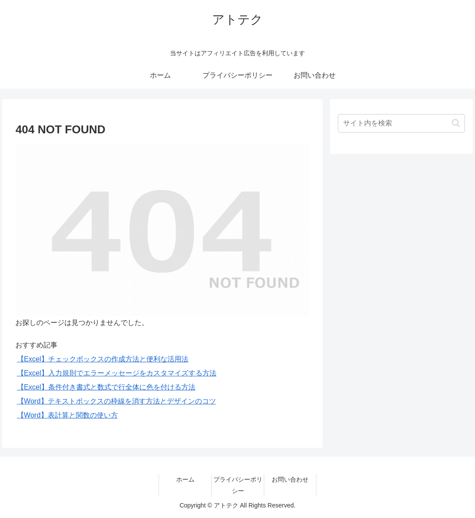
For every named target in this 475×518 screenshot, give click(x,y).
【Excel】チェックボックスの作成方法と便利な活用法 (102, 359)
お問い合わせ (290, 479)
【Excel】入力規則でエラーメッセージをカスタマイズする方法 (116, 373)
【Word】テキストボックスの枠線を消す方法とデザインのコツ (116, 401)
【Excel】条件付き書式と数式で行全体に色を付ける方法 (106, 387)
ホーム (185, 479)
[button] (456, 123)
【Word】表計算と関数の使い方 (67, 415)
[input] (401, 123)
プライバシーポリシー (237, 485)
